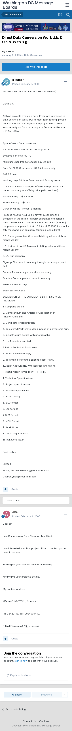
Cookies (44, 721)
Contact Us (29, 721)
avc (15, 512)
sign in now (20, 660)
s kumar (11, 51)
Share (17, 694)
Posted (25, 83)
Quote (14, 489)
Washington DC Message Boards (28, 5)
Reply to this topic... (20, 675)
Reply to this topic (36, 66)
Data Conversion (33, 55)
